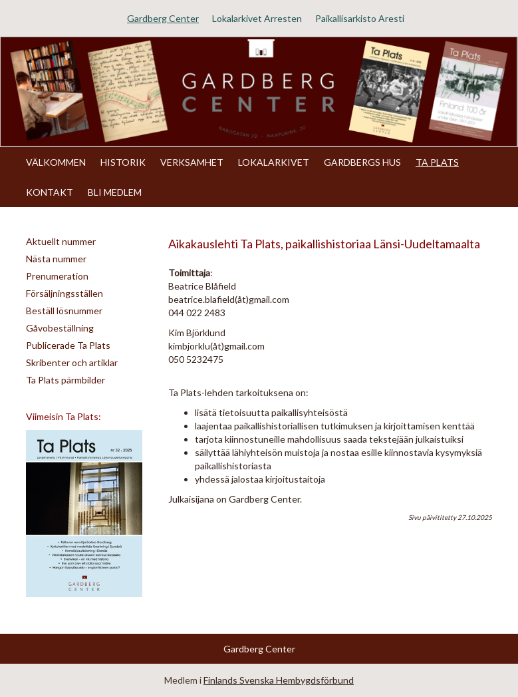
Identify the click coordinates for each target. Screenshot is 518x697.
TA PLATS (437, 162)
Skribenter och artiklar (72, 362)
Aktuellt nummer (61, 241)
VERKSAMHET (191, 162)
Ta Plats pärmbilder (65, 379)
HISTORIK (123, 162)
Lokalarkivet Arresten (257, 18)
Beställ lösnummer (64, 310)
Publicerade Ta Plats (68, 345)
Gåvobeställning (60, 328)
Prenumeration (57, 276)
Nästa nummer (56, 258)
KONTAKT (49, 192)
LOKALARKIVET (273, 162)
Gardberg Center (163, 18)
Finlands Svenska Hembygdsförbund (278, 680)
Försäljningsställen (64, 293)
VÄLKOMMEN (56, 162)
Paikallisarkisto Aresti (359, 18)
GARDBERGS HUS (362, 162)
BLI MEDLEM (115, 192)
